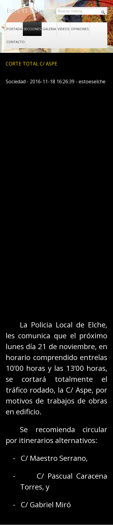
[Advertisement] (56, 236)
